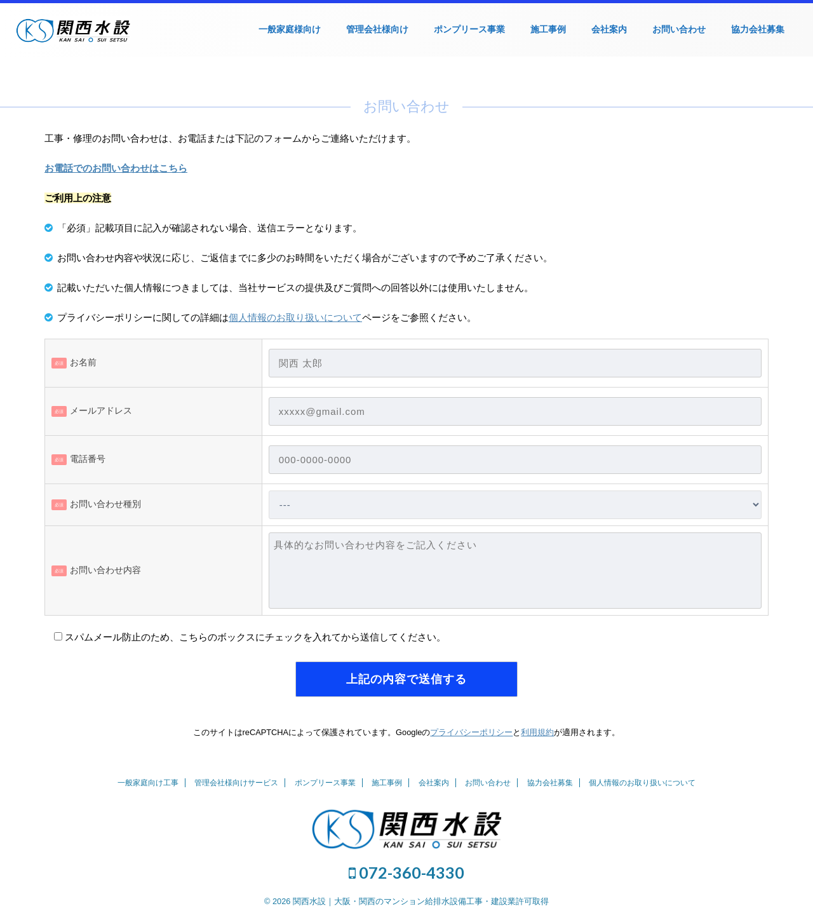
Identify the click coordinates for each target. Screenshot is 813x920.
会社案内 (609, 29)
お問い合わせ (679, 29)
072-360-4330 (406, 872)
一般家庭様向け (290, 29)
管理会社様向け (377, 29)
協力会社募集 (757, 29)
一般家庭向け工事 (148, 782)
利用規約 (537, 732)
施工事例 (548, 29)
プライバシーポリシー (471, 732)
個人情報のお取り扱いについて (295, 317)
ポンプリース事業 (469, 29)
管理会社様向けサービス (236, 782)
